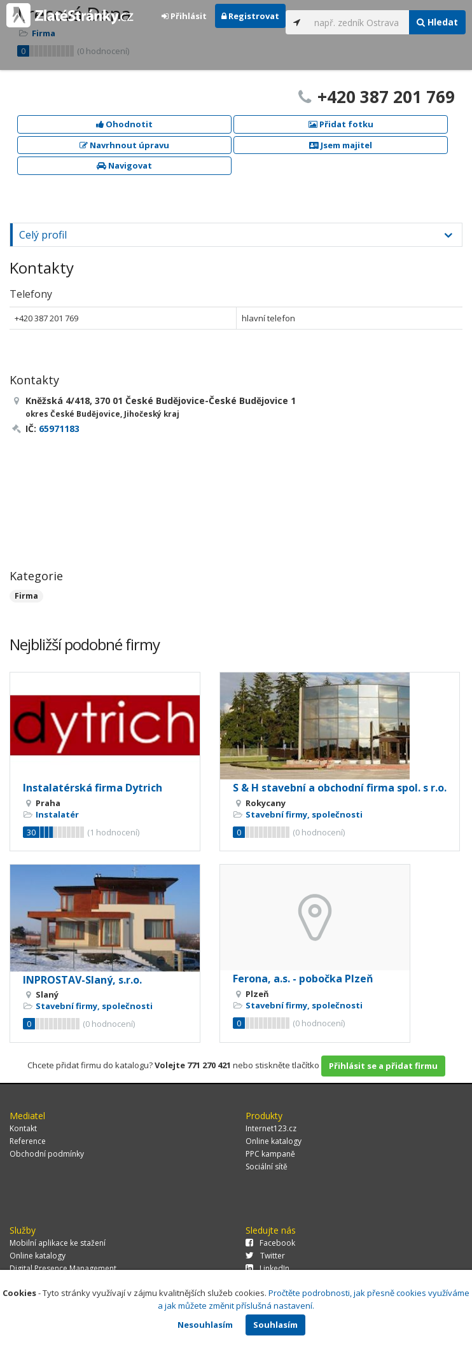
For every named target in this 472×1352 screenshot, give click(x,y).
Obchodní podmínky (47, 1153)
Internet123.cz (271, 1128)
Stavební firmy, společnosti (304, 814)
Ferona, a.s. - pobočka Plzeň (303, 979)
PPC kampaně (270, 1153)
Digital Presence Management (63, 1268)
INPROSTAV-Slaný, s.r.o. (82, 980)
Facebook (270, 1242)
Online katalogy (274, 1141)
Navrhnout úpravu (124, 145)
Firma (26, 595)
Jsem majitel (340, 145)
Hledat (437, 22)
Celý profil (43, 235)
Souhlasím (275, 1324)
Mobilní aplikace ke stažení (58, 1242)
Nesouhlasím (205, 1324)
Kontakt (23, 1128)
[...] (358, 22)
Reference (28, 1141)
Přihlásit (184, 16)
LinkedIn (267, 1268)
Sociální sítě (267, 1166)
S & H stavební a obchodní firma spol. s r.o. (340, 788)
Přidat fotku (341, 124)
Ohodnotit (124, 124)
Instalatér (57, 814)
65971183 (59, 428)
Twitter (265, 1255)
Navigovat (124, 165)
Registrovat (250, 16)
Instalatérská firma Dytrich (92, 788)
